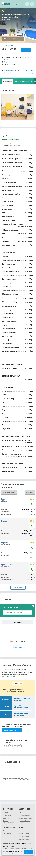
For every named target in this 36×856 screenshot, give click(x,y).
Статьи (20, 812)
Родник (4, 521)
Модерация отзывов (24, 839)
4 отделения (8, 62)
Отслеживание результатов (7, 834)
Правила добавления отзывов (24, 821)
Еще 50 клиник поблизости (13, 39)
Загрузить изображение (25, 818)
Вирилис (4, 543)
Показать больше (18, 587)
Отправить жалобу (24, 836)
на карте (6, 59)
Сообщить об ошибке (24, 833)
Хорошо (28, 852)
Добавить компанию (24, 815)
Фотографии (7, 81)
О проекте (5, 812)
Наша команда (7, 815)
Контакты (21, 831)
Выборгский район (10, 70)
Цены (16, 81)
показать (25, 50)
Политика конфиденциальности (9, 821)
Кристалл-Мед (7, 565)
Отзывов (19, 35)
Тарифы (5, 837)
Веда (3, 499)
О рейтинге (6, 818)
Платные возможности (9, 831)
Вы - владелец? (9, 45)
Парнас (6, 73)
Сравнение (24, 81)
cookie (15, 851)
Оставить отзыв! (17, 647)
